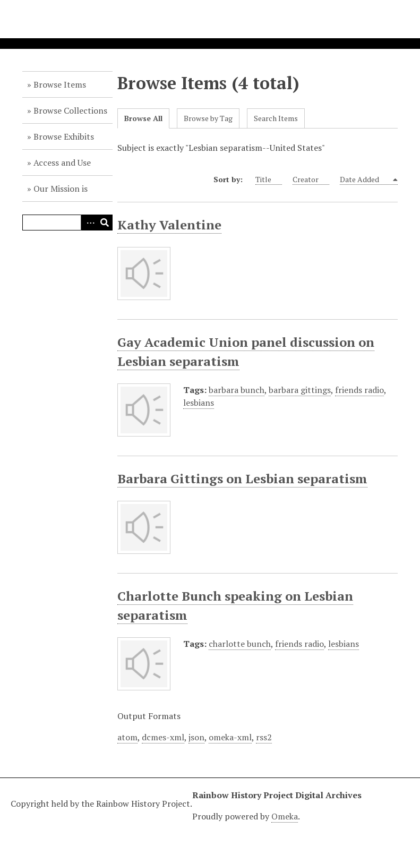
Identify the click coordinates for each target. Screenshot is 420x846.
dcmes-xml (163, 737)
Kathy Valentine (169, 224)
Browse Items (59, 84)
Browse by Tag (208, 118)
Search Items (276, 118)
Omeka (284, 816)
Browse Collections (70, 110)
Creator (311, 179)
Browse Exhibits (63, 136)
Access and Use (62, 162)
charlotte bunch (240, 644)
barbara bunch (236, 390)
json (196, 737)
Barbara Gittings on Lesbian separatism (242, 478)
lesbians (198, 402)
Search (105, 222)
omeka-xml (230, 737)
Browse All (143, 118)
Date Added (365, 179)
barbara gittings (300, 390)
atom (127, 737)
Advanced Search (89, 222)
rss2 (264, 737)
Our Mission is (60, 188)
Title (268, 179)
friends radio (359, 390)
